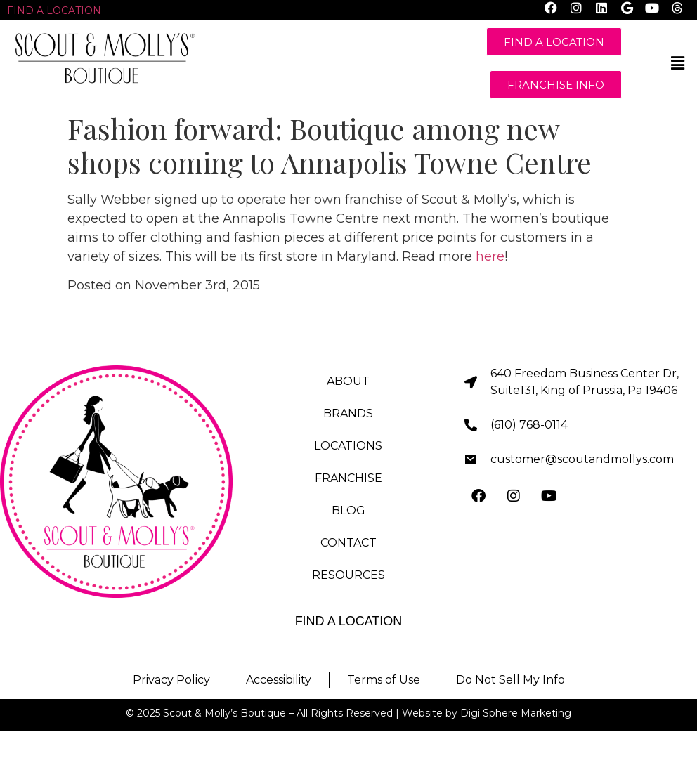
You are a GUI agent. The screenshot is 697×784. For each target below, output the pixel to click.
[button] (678, 63)
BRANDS (348, 413)
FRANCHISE (348, 478)
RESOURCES (348, 575)
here (490, 256)
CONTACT (348, 542)
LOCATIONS (348, 445)
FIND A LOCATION (54, 10)
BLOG (348, 510)
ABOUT (348, 381)
